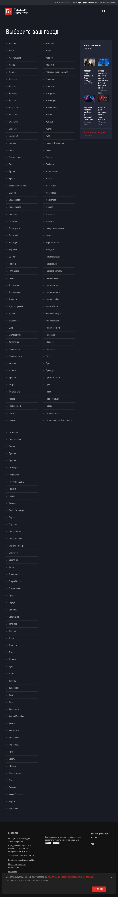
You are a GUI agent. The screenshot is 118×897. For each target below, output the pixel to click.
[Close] (112, 877)
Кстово (49, 114)
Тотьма (12, 659)
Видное (12, 193)
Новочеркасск (52, 320)
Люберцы (50, 164)
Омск (48, 356)
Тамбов (12, 631)
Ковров (49, 58)
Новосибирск (52, 306)
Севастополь (15, 531)
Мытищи (50, 221)
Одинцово (50, 349)
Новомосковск (53, 292)
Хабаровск (14, 709)
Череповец (14, 744)
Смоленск (13, 560)
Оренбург (50, 370)
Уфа (11, 695)
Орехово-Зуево (53, 377)
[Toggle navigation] (111, 11)
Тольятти (13, 645)
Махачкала (51, 185)
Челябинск (14, 737)
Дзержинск (14, 285)
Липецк (49, 150)
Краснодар (51, 100)
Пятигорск (14, 467)
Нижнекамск (51, 264)
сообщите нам (74, 837)
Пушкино (13, 460)
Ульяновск (14, 688)
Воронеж (13, 249)
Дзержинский (15, 292)
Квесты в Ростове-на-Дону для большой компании (88, 113)
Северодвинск (15, 538)
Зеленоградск (15, 356)
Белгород (13, 136)
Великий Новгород (17, 185)
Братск (12, 171)
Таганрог (13, 624)
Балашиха (13, 121)
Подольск (13, 432)
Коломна (50, 65)
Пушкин (12, 453)
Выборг (12, 256)
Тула (11, 666)
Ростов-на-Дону (16, 482)
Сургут (12, 602)
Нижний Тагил (52, 278)
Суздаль (13, 595)
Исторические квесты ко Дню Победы (88, 76)
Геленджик (14, 271)
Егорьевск (14, 320)
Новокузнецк (52, 285)
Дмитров (13, 299)
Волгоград (14, 221)
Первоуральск (52, 399)
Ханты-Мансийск (16, 716)
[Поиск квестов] (104, 11)
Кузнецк (49, 121)
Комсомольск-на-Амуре (57, 72)
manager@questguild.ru (24, 860)
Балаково (13, 114)
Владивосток (15, 200)
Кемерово (50, 43)
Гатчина (12, 264)
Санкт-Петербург (16, 510)
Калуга (12, 413)
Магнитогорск (52, 171)
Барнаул (13, 129)
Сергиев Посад (16, 546)
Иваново (13, 363)
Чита (11, 752)
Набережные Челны (55, 228)
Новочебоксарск (54, 313)
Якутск (12, 801)
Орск (48, 384)
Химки (12, 723)
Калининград (15, 406)
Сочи (11, 567)
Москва (49, 207)
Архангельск (15, 100)
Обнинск (50, 342)
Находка (50, 249)
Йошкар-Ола (14, 391)
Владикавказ (15, 207)
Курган (49, 129)
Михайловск (51, 193)
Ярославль (14, 808)
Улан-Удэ (13, 681)
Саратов (13, 524)
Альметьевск (15, 58)
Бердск (12, 143)
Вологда (13, 242)
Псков (12, 446)
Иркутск (12, 377)
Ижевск (12, 370)
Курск (48, 136)
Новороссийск (52, 299)
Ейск (11, 328)
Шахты (12, 759)
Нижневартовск (53, 256)
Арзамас (13, 86)
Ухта (11, 702)
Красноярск (51, 107)
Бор (11, 164)
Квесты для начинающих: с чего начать (102, 113)
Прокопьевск (15, 439)
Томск (12, 652)
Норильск (50, 335)
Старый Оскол (15, 581)
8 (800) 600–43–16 (86, 2)
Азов (11, 50)
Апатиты (13, 79)
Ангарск (13, 72)
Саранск (13, 517)
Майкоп (49, 178)
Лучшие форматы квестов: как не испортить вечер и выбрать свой (103, 79)
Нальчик (50, 235)
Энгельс (12, 787)
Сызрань (13, 609)
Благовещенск (16, 157)
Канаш (12, 420)
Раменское (14, 474)
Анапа (12, 65)
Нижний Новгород (54, 271)
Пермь (49, 406)
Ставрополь (14, 574)
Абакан (12, 43)
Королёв (50, 86)
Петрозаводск (52, 413)
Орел (48, 363)
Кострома (50, 93)
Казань (12, 399)
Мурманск (50, 214)
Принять (99, 889)
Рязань (12, 496)
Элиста (12, 780)
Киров (48, 50)
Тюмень (12, 673)
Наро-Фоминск (53, 242)
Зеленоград (14, 349)
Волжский (13, 235)
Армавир (13, 93)
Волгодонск (14, 228)
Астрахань (14, 107)
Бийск (12, 150)
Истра (11, 384)
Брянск (12, 178)
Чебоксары (14, 730)
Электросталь (15, 773)
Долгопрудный (16, 306)
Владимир (13, 214)
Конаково (50, 79)
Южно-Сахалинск (17, 794)
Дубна (12, 313)
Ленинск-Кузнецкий (55, 143)
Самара (12, 503)
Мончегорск (51, 200)
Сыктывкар (14, 617)
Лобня (49, 157)
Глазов (12, 278)
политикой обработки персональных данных (70, 877)
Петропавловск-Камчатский (59, 420)
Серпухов (13, 553)
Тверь (11, 638)
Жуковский (14, 342)
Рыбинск (13, 489)
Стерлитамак (15, 588)
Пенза (48, 391)
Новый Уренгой (53, 328)
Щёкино (12, 766)
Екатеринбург (15, 335)
